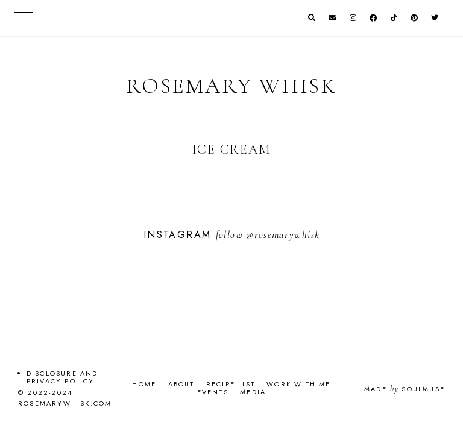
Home (144, 384)
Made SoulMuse (404, 389)
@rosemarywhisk (283, 234)
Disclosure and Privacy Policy (62, 377)
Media (253, 392)
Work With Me (298, 384)
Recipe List (230, 384)
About (181, 384)
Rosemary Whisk (231, 86)
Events (212, 392)
